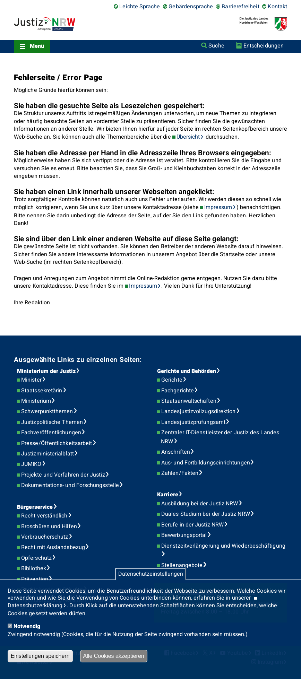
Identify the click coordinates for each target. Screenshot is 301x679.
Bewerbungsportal (184, 535)
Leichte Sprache (139, 6)
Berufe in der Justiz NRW (192, 525)
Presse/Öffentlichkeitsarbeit (56, 443)
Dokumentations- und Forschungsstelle (70, 485)
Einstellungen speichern (40, 656)
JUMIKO (31, 464)
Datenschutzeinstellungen (150, 574)
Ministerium (36, 401)
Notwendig (27, 626)
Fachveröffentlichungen (51, 432)
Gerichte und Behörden (186, 371)
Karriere (167, 494)
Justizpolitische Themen (52, 422)
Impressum (218, 207)
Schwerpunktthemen (47, 411)
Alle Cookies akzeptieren (113, 656)
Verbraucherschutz (44, 537)
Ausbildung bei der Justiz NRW (199, 503)
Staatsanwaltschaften (188, 401)
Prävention (34, 579)
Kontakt (277, 6)
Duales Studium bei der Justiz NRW (205, 514)
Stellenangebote (182, 565)
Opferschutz (36, 558)
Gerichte (171, 380)
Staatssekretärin (41, 390)
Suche (216, 46)
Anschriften (175, 452)
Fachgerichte (177, 390)
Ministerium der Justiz (46, 371)
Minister (31, 380)
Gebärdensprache (191, 6)
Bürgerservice (35, 507)
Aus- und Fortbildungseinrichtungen (205, 463)
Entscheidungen (263, 46)
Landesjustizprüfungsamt (193, 422)
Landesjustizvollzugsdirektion (198, 411)
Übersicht (188, 137)
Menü (37, 46)
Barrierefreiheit (240, 6)
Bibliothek (33, 568)
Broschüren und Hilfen (49, 526)
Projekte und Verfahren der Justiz (63, 475)
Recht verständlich (44, 516)
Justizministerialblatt (47, 454)
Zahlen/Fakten (179, 473)
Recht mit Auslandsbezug (53, 547)
